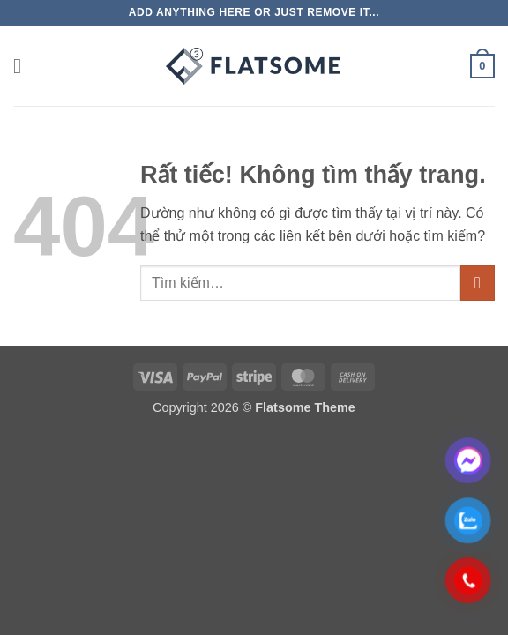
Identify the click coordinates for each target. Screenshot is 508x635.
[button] (23, 65)
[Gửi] (477, 282)
